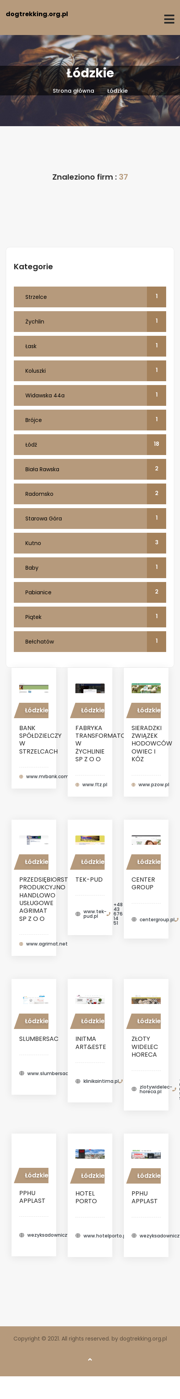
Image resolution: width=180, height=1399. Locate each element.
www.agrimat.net (47, 944)
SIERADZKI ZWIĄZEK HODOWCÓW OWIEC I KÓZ (152, 744)
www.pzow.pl (153, 784)
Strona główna (73, 91)
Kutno (95, 543)
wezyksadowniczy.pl (51, 1235)
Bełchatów (95, 641)
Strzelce (95, 297)
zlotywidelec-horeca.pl (156, 1089)
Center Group (143, 883)
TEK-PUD (89, 879)
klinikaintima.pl (101, 1081)
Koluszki (95, 370)
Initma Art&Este (90, 1042)
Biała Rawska (95, 469)
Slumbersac (38, 1038)
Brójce (95, 420)
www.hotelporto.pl (105, 1236)
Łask (95, 346)
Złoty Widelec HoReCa (145, 1046)
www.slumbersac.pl (50, 1073)
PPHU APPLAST (32, 1197)
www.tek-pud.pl (95, 914)
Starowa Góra (95, 518)
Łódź (95, 444)
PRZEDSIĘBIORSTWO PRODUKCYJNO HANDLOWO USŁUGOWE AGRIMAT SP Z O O (49, 899)
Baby (95, 567)
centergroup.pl (157, 919)
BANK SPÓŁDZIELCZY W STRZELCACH (40, 740)
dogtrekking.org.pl (37, 14)
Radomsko (95, 494)
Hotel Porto (86, 1197)
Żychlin (95, 321)
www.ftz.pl (94, 784)
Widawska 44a (95, 395)
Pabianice (95, 592)
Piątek (95, 617)
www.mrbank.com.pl (50, 776)
